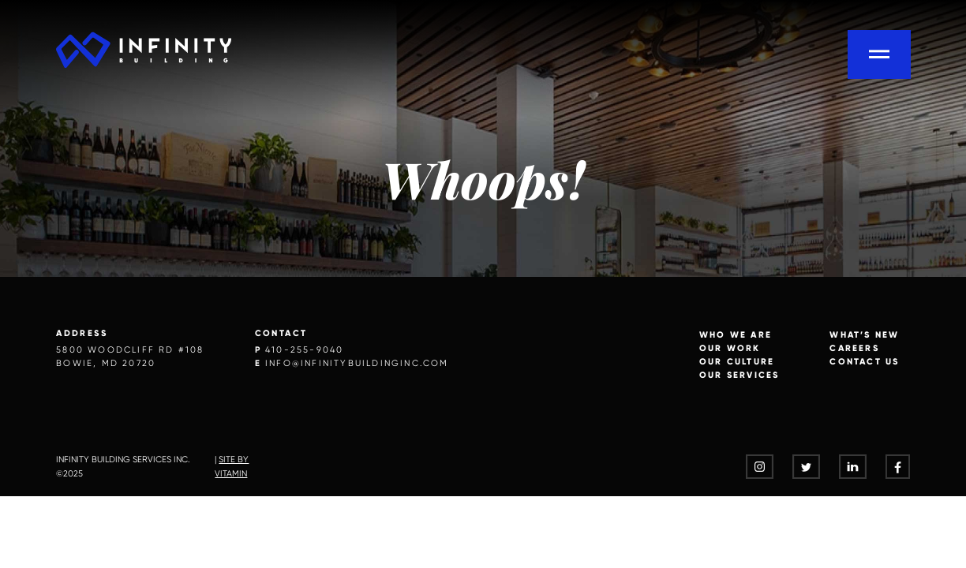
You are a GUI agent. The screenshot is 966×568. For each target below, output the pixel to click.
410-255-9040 (304, 350)
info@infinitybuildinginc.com (357, 363)
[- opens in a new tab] (759, 466)
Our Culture (736, 361)
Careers (853, 347)
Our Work (730, 347)
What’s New (864, 334)
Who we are (735, 334)
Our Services (739, 374)
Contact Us (864, 361)
